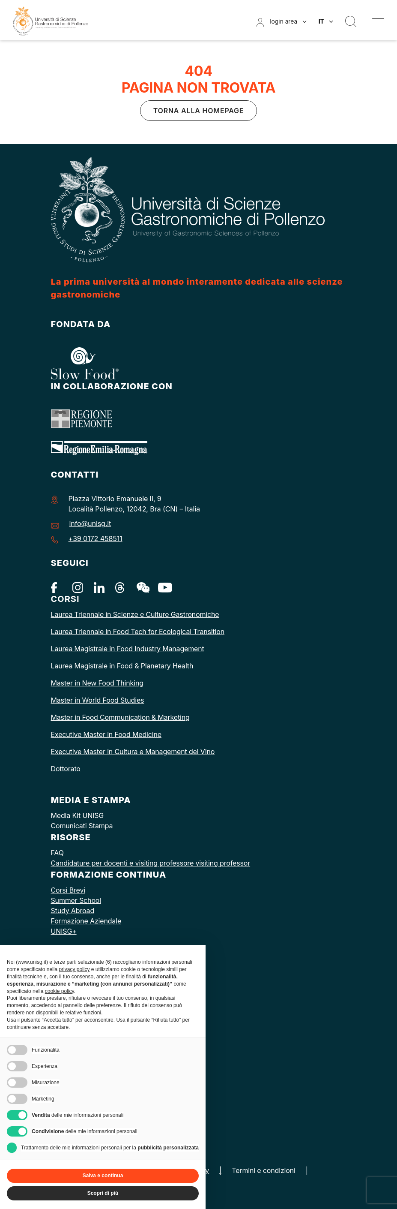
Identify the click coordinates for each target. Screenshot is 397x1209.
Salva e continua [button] (103, 1176)
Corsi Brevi (68, 890)
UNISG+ (64, 931)
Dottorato (66, 768)
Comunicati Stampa (82, 825)
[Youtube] (163, 587)
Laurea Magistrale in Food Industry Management (127, 648)
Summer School (76, 900)
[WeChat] (142, 587)
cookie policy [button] (59, 991)
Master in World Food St (89, 700)
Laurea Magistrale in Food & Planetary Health (122, 666)
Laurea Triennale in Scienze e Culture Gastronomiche (135, 614)
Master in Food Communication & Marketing (120, 717)
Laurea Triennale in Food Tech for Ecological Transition (138, 631)
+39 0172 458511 (95, 538)
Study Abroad (73, 910)
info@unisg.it (90, 523)
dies (137, 700)
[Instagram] (77, 587)
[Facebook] (56, 587)
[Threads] (120, 587)
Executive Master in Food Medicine (106, 734)
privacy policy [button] (74, 969)
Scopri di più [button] (103, 1193)
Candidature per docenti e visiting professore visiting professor (151, 863)
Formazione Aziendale (86, 921)
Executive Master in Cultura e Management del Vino (133, 751)
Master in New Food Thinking (97, 683)
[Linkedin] (99, 587)
